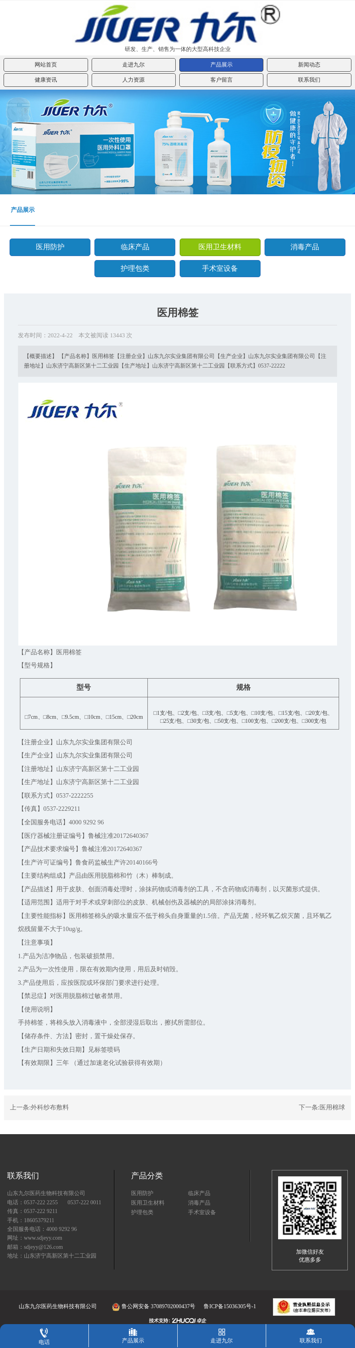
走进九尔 (133, 65)
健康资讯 (46, 80)
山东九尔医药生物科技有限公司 (58, 1306)
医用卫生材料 (218, 247)
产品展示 (221, 65)
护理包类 (136, 268)
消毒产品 (301, 247)
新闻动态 (309, 65)
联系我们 (309, 80)
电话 (44, 1334)
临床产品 (136, 247)
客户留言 (221, 80)
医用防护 (53, 247)
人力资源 (133, 80)
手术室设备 (219, 268)
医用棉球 (332, 1107)
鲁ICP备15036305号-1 (230, 1306)
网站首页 (46, 65)
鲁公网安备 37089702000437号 (147, 1306)
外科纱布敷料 (50, 1107)
